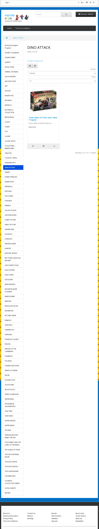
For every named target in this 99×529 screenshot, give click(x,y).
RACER (7, 375)
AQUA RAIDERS (10, 76)
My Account (80, 513)
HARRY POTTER (10, 220)
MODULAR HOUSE (11, 306)
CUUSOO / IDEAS (11, 158)
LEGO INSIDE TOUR (11, 265)
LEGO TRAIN (9, 275)
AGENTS (8, 62)
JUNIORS (8, 248)
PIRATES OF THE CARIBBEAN (10, 350)
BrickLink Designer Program (11, 46)
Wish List (79, 518)
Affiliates (54, 518)
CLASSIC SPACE (10, 141)
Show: (94, 77)
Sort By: (93, 69)
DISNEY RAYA (9, 182)
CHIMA (7, 127)
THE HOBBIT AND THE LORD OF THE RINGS (13, 443)
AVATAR (8, 91)
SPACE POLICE (10, 389)
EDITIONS (8, 191)
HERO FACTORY (10, 224)
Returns (30, 516)
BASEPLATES (9, 95)
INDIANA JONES (10, 244)
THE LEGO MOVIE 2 (11, 466)
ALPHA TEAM (9, 67)
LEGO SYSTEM (10, 270)
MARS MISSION (10, 284)
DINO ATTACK (18, 38)
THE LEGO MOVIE (11, 462)
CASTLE (7, 122)
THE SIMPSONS (10, 476)
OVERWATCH (9, 330)
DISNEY (7, 172)
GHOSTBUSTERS (10, 215)
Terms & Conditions (22, 28)
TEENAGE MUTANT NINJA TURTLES (11, 436)
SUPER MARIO (10, 425)
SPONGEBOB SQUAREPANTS (10, 405)
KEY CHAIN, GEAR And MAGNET (12, 259)
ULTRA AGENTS (10, 488)
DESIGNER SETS (10, 163)
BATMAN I (8, 100)
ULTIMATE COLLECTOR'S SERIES (12, 482)
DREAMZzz (9, 186)
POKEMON (8, 356)
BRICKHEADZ (9, 117)
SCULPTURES (9, 385)
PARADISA (8, 334)
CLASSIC (8, 136)
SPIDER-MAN (9, 399)
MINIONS (8, 301)
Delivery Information (10, 516)
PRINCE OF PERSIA (11, 370)
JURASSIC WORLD (11, 253)
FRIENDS (8, 205)
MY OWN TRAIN (10, 315)
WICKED (7, 493)
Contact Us (31, 513)
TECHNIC (8, 430)
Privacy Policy (8, 518)
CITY (6, 131)
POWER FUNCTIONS (12, 366)
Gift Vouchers (56, 516)
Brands (54, 513)
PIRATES (7, 344)
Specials (54, 521)
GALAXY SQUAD (10, 210)
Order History (81, 516)
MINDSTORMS (10, 296)
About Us (6, 513)
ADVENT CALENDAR (12, 53)
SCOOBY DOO (10, 380)
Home (9, 28)
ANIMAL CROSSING (11, 72)
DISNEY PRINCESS (11, 177)
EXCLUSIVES (9, 196)
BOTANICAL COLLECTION (9, 111)
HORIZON (8, 239)
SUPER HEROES (10, 421)
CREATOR (8, 153)
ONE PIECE (8, 325)
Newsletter (80, 521)
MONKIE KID (9, 311)
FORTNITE (8, 201)
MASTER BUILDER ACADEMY (11, 290)
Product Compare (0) (35, 61)
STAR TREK (8, 411)
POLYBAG (8, 361)
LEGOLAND (9, 279)
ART (6, 86)
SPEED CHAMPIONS (12, 394)
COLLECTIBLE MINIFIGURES (9, 147)
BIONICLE (8, 105)
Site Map (30, 518)
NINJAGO (8, 320)
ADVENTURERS (10, 57)
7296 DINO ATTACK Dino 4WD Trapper (43, 118)
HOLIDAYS (8, 234)
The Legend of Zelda (12, 450)
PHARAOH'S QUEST (12, 339)
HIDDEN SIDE (9, 229)
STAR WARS (9, 416)
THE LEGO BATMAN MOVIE (12, 455)
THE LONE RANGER (11, 471)
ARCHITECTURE (10, 81)
